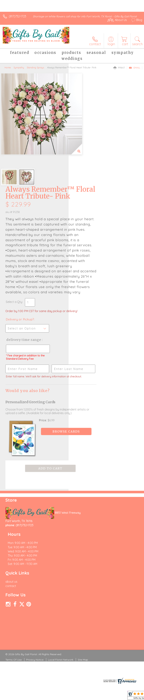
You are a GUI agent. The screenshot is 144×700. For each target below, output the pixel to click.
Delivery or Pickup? (88, 243)
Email (134, 67)
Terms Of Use (13, 552)
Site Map (83, 552)
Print (119, 67)
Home (8, 67)
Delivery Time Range (86, 267)
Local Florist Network (60, 552)
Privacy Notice (34, 552)
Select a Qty (82, 222)
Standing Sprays (35, 67)
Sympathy (19, 67)
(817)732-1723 (17, 16)
